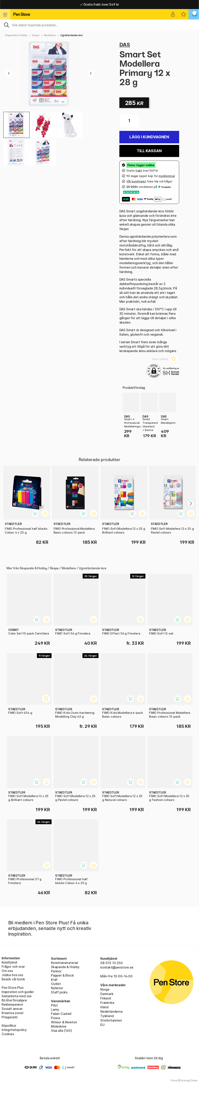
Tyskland (107, 1016)
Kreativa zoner (13, 1013)
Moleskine (58, 1026)
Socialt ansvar (12, 1009)
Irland (104, 1007)
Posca (55, 1018)
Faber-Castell (61, 1014)
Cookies (8, 1034)
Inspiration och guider (18, 992)
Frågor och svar (13, 967)
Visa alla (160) (61, 1031)
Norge (105, 989)
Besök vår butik (13, 979)
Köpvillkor (9, 1026)
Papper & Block (62, 975)
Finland (105, 998)
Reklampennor (12, 1004)
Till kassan (149, 151)
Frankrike (107, 1003)
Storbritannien (111, 1020)
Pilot (54, 1005)
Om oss (7, 971)
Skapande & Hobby (16, 35)
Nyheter (57, 988)
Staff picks (59, 992)
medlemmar (166, 176)
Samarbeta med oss (16, 996)
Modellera (50, 35)
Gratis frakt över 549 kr (99, 4)
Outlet (56, 984)
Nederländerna (111, 1011)
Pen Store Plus (12, 988)
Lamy (55, 1009)
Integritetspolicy (14, 1030)
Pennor (56, 971)
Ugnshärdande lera (71, 35)
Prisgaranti (10, 1017)
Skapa (35, 35)
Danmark (107, 994)
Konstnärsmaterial (64, 963)
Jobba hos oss (12, 975)
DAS (124, 44)
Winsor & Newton (64, 1022)
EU (102, 1025)
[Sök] (99, 24)
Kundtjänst (9, 962)
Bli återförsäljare (14, 1000)
